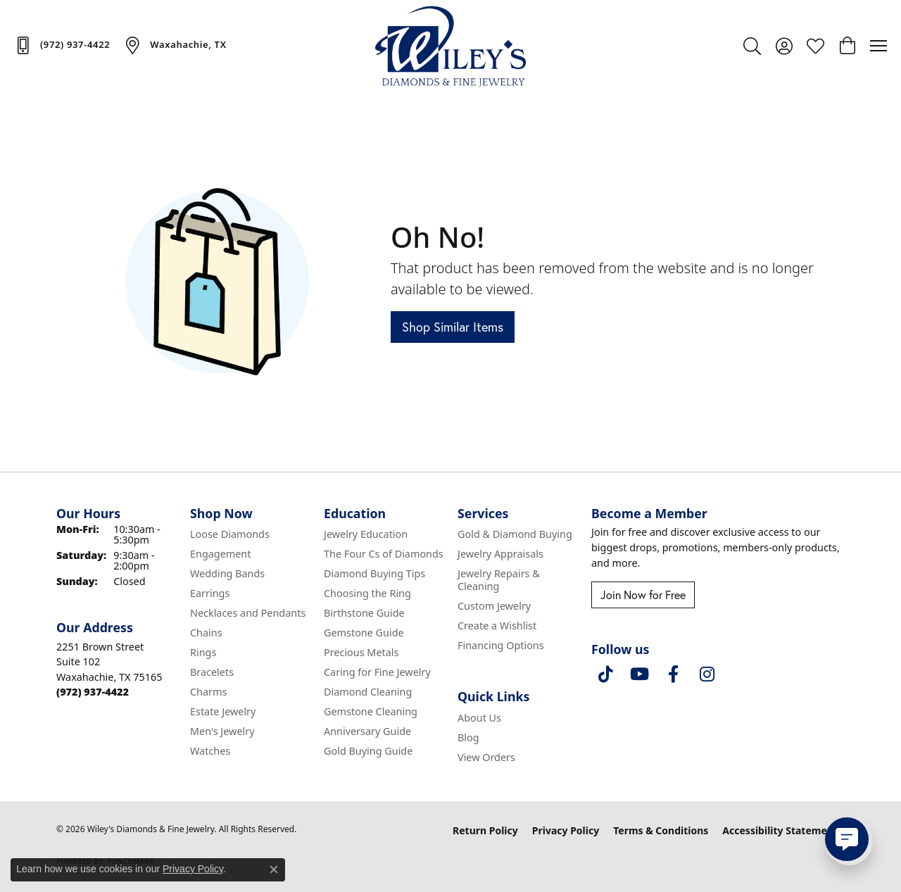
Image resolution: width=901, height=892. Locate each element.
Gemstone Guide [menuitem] (364, 632)
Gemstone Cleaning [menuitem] (370, 711)
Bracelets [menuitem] (212, 672)
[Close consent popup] (274, 869)
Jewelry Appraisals (500, 553)
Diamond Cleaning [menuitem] (368, 691)
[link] (62, 45)
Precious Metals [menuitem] (361, 652)
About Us (479, 717)
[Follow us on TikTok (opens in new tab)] (605, 674)
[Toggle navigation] (878, 46)
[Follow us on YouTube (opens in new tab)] (639, 674)
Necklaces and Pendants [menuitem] (247, 613)
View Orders (486, 757)
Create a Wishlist (497, 625)
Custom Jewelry (494, 606)
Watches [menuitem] (210, 751)
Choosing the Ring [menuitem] (367, 593)
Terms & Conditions (660, 830)
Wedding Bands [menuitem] (227, 573)
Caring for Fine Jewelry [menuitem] (377, 672)
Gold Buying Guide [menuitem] (368, 751)
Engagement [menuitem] (220, 553)
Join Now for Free (643, 595)
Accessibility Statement (780, 830)
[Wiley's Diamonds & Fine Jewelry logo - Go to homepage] (451, 46)
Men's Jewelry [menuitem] (222, 731)
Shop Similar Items (452, 327)
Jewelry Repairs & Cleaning (499, 580)
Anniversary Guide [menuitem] (367, 731)
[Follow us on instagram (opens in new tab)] (707, 674)
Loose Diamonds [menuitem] (230, 534)
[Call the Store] (92, 691)
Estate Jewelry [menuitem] (223, 711)
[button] (752, 46)
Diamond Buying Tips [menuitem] (374, 573)
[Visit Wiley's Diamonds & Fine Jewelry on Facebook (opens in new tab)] (673, 674)
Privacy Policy (565, 830)
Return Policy (485, 830)
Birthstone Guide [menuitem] (364, 613)
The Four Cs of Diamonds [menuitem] (383, 553)
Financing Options (501, 645)
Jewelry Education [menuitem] (366, 534)
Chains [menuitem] (206, 632)
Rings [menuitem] (203, 652)
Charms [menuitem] (208, 691)
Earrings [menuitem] (209, 593)
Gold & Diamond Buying (515, 534)
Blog (468, 737)
